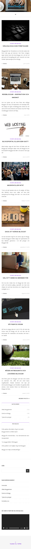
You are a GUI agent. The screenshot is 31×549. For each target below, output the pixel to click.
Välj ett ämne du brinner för (15, 278)
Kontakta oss (5, 501)
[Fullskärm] (27, 528)
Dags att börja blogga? (15, 231)
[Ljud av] (24, 528)
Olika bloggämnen (7, 409)
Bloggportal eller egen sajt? (15, 141)
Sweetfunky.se (15, 6)
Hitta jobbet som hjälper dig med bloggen (14, 446)
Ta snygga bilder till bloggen (10, 442)
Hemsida (4, 485)
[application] (15, 522)
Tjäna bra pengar (6, 417)
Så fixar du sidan (15, 324)
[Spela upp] (4, 528)
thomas (5, 63)
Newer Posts (24, 398)
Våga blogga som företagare (15, 46)
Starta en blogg (15, 43)
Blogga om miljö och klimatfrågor (11, 449)
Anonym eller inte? (15, 185)
